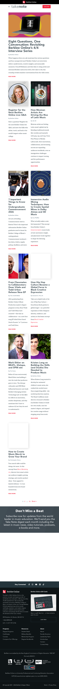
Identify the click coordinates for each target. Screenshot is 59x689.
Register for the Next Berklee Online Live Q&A (17, 112)
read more (12, 76)
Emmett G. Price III (38, 295)
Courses (5, 637)
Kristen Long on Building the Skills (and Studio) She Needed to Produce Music (40, 367)
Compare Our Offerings (10, 639)
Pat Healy (13, 371)
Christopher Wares (15, 460)
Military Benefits (26, 634)
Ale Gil (34, 121)
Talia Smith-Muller (15, 295)
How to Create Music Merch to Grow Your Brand (17, 454)
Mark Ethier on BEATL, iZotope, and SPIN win (17, 365)
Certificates (6, 634)
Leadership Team (45, 637)
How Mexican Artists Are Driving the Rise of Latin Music (39, 113)
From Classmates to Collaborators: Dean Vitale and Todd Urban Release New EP (17, 287)
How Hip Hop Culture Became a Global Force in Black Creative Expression (40, 287)
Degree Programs (8, 631)
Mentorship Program (28, 637)
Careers (42, 642)
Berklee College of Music (23, 685)
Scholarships (44, 639)
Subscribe (46, 6)
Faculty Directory (45, 634)
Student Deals (26, 631)
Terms (45, 685)
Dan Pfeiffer (36, 218)
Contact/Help (44, 644)
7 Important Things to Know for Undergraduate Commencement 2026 (17, 205)
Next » (34, 501)
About (42, 631)
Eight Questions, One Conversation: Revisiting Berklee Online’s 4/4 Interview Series (26, 46)
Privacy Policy (52, 685)
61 (30, 501)
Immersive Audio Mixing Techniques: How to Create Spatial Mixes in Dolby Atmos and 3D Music (40, 207)
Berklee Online (14, 54)
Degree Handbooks (27, 639)
